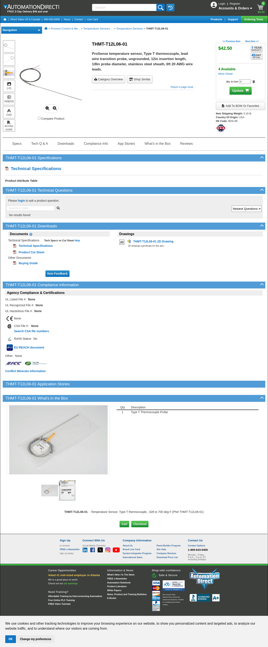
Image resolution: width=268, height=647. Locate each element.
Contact (78, 19)
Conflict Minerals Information (25, 371)
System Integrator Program (137, 539)
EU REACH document (29, 347)
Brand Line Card (131, 535)
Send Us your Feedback (89, 612)
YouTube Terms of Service (188, 612)
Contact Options (196, 531)
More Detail (225, 73)
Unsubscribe (111, 612)
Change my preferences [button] (35, 639)
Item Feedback (57, 273)
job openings (71, 569)
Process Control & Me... (65, 28)
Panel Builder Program (169, 531)
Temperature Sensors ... (98, 28)
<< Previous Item (231, 41)
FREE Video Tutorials (59, 589)
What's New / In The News (120, 560)
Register (235, 3)
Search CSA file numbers (31, 331)
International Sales (133, 543)
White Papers (114, 576)
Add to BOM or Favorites (240, 106)
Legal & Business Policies (158, 612)
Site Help (161, 535)
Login (222, 3)
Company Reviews (166, 539)
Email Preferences (131, 612)
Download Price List (167, 543)
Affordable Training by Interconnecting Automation (75, 582)
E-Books (111, 584)
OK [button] (11, 639)
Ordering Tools (254, 19)
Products (217, 19)
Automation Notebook (118, 568)
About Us (128, 531)
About (67, 19)
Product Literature (116, 572)
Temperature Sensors (129, 28)
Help (77, 240)
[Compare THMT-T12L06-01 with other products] (39, 118)
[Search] (124, 7)
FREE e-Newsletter (117, 564)
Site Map (69, 612)
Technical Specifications (33, 168)
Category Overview (108, 79)
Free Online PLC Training (61, 585)
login (21, 200)
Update (238, 90)
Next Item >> (252, 41)
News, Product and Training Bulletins (127, 580)
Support (233, 19)
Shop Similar (139, 79)
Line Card (92, 19)
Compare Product (51, 118)
